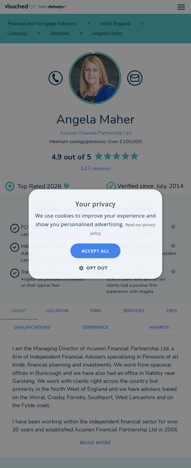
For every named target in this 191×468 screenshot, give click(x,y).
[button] (95, 267)
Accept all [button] (95, 251)
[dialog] (95, 234)
